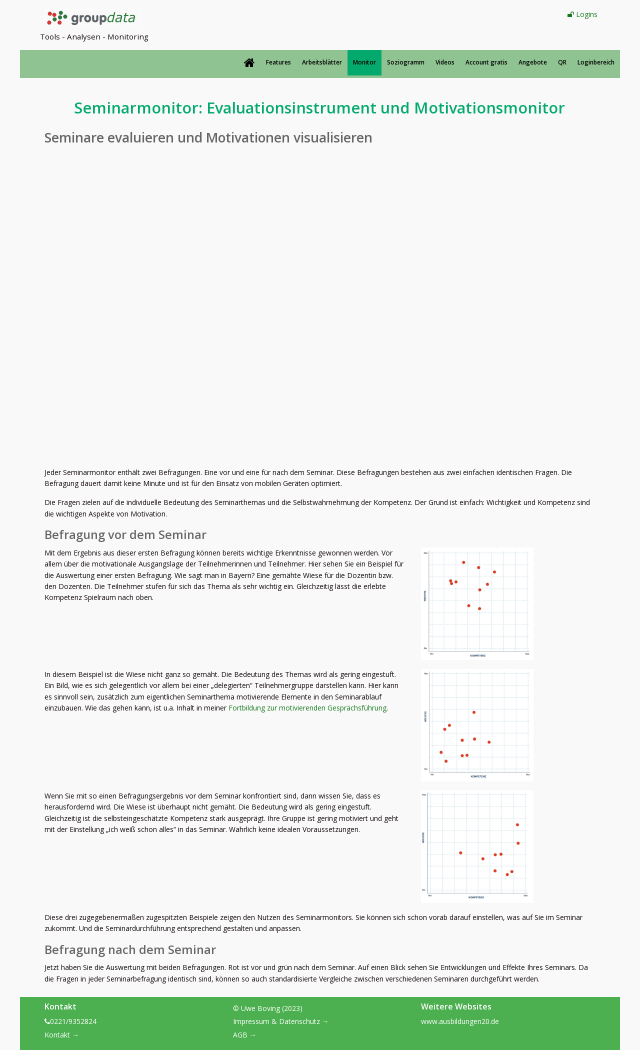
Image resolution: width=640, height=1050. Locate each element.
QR (562, 62)
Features (278, 62)
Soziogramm (405, 62)
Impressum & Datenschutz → (281, 1021)
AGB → (244, 1035)
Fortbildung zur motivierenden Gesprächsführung (307, 707)
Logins (583, 14)
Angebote (532, 62)
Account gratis (487, 62)
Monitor (364, 62)
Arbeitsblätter (322, 62)
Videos (445, 62)
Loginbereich (596, 62)
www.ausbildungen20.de (460, 1021)
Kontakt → (61, 1035)
